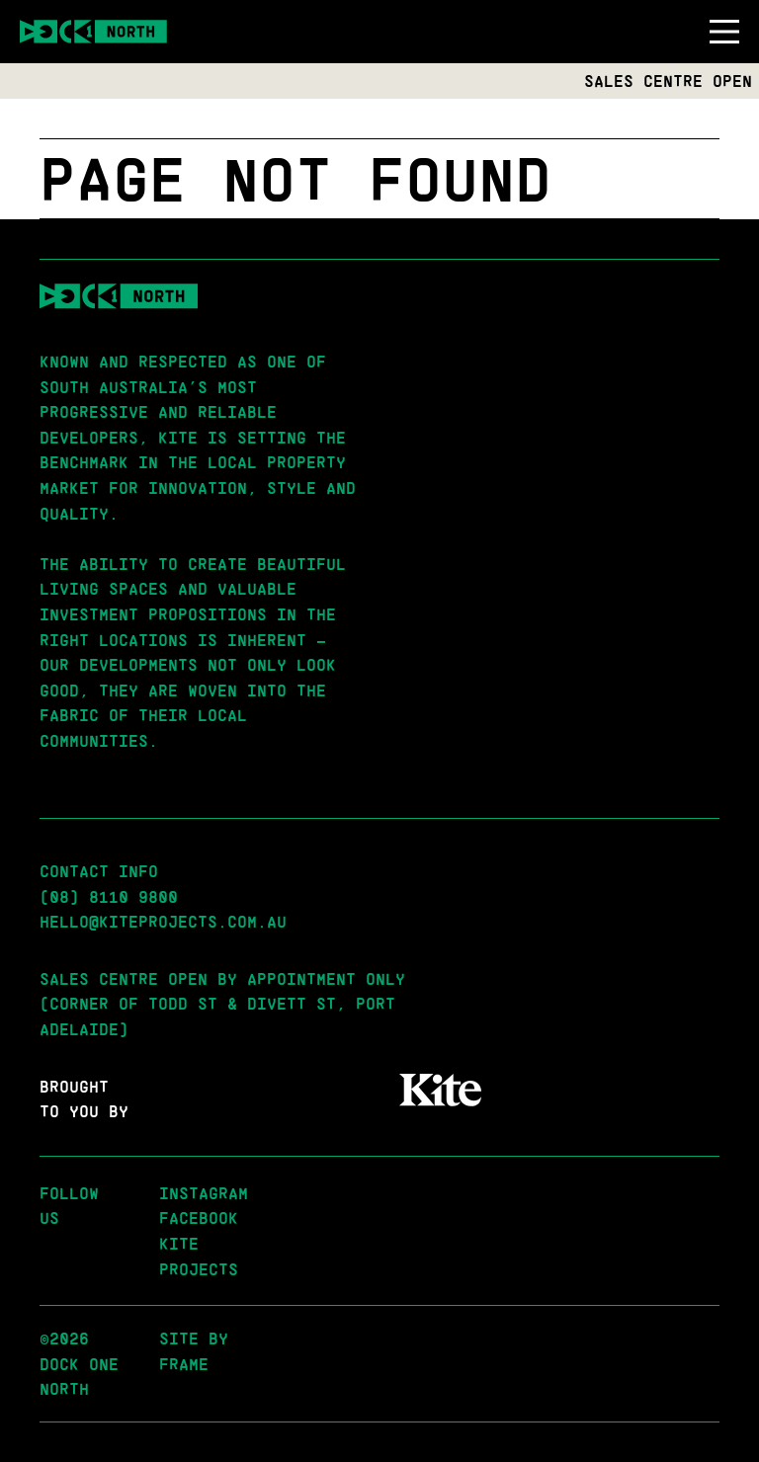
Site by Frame (193, 1351)
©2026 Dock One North (79, 1363)
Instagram (203, 1192)
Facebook (198, 1217)
